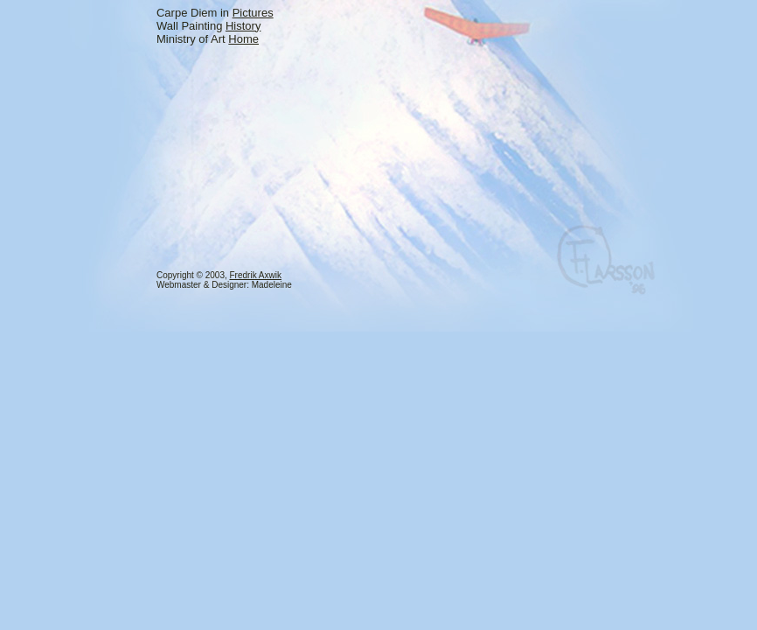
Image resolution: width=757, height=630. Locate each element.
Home (243, 39)
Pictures (253, 12)
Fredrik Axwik (255, 275)
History (243, 25)
